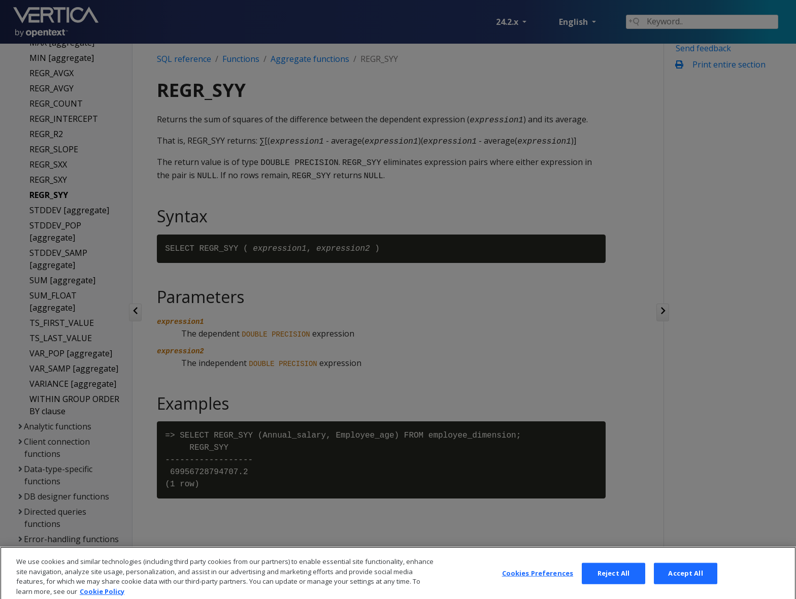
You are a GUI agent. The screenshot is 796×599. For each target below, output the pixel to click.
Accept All (685, 583)
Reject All (613, 583)
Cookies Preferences (537, 583)
